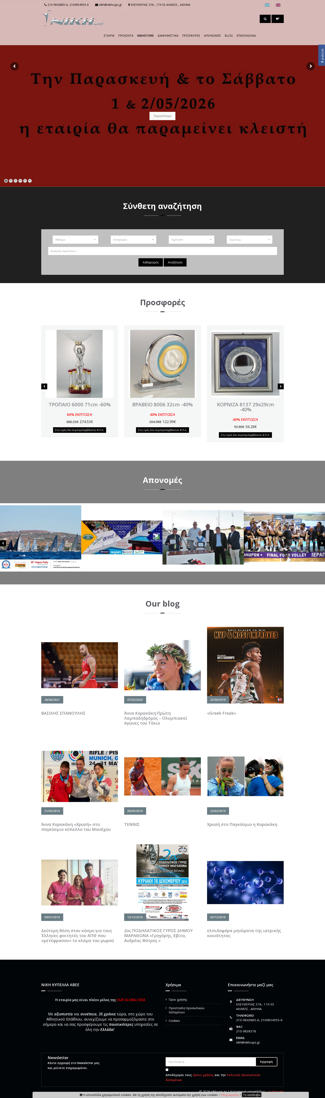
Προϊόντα (125, 35)
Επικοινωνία (246, 35)
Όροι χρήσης (178, 999)
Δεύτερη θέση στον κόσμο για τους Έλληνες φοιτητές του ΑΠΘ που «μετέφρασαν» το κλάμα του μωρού (77, 935)
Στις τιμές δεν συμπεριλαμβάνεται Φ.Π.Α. (79, 430)
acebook (322, 56)
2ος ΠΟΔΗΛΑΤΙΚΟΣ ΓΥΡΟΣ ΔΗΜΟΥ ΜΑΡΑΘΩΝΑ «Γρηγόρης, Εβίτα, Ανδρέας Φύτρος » (158, 935)
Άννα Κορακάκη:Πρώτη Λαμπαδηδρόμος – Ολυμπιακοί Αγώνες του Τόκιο (155, 718)
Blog (229, 35)
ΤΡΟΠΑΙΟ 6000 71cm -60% (80, 404)
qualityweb (276, 1091)
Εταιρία (109, 35)
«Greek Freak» (221, 713)
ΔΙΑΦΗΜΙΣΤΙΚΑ (168, 35)
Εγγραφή (266, 1062)
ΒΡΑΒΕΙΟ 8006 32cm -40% (162, 404)
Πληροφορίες (230, 1095)
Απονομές (212, 35)
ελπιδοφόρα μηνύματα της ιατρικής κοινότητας (244, 933)
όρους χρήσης (203, 1075)
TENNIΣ (131, 824)
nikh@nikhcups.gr (248, 1042)
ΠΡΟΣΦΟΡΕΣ (191, 35)
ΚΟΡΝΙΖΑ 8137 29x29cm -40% (245, 407)
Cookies (174, 1020)
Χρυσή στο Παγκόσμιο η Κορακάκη (242, 824)
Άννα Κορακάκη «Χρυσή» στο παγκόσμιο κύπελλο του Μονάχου (76, 827)
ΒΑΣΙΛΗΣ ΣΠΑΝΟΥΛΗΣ (63, 713)
